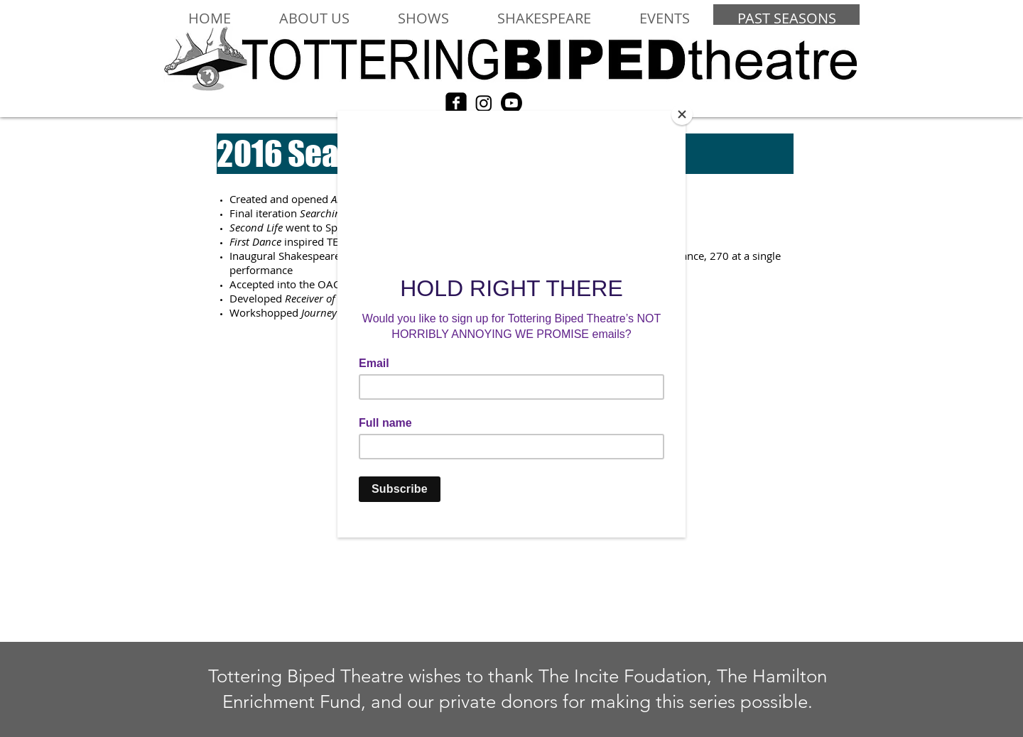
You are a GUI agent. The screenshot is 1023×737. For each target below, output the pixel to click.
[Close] (682, 114)
